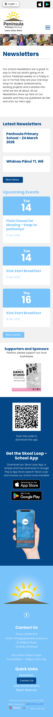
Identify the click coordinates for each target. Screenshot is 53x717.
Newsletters (26, 675)
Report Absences (26, 690)
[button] (11, 4)
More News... (13, 179)
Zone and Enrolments (27, 686)
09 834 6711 (30, 634)
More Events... (13, 334)
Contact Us (26, 680)
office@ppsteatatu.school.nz (30, 638)
